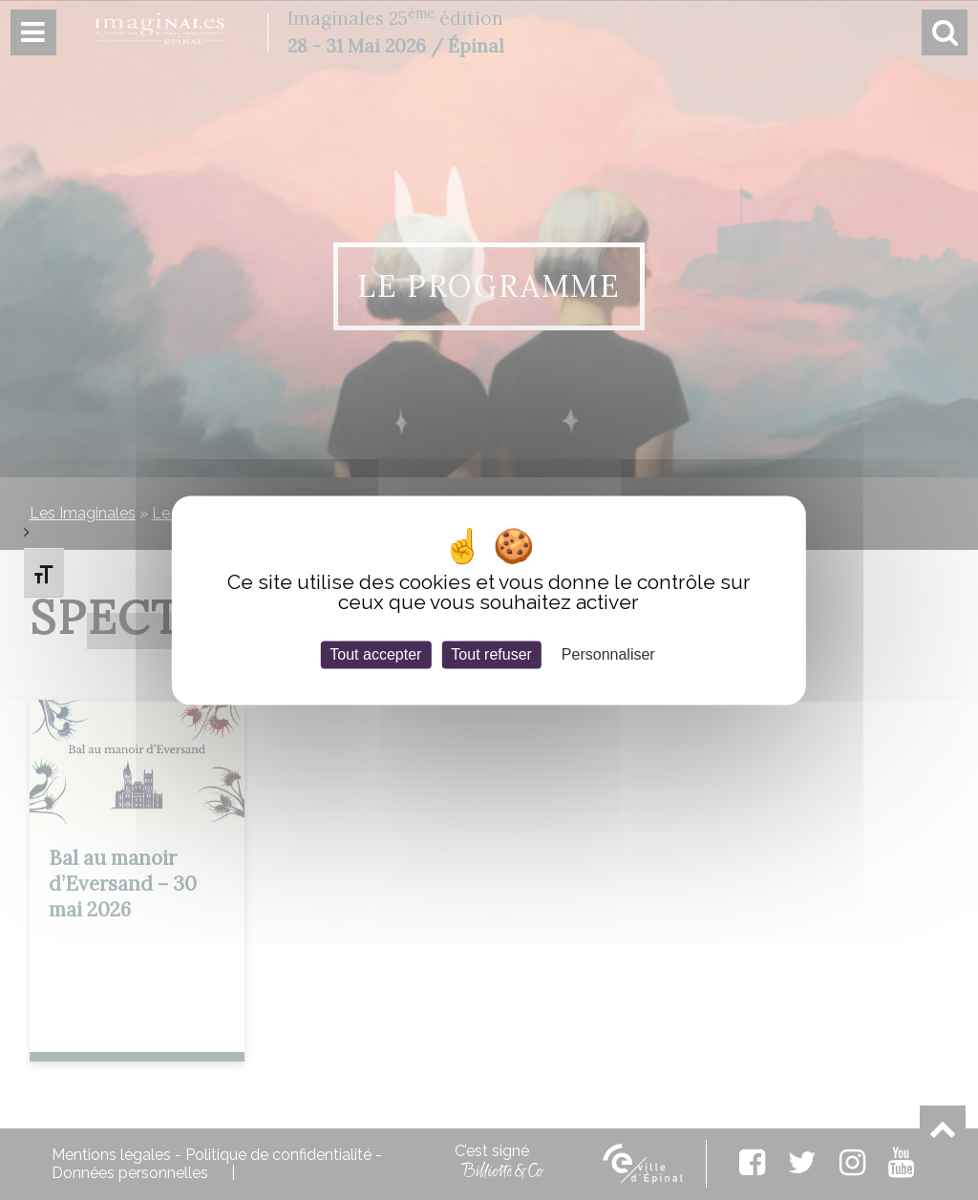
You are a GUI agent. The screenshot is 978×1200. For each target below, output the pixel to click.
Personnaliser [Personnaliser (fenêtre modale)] (608, 654)
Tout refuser (491, 654)
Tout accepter (375, 654)
